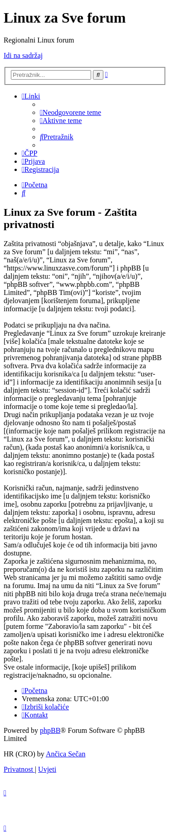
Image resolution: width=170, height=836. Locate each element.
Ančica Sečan (66, 754)
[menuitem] (70, 112)
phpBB (50, 730)
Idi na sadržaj (23, 55)
